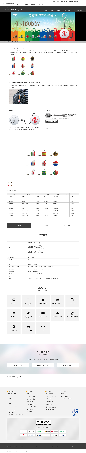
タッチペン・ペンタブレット (32, 398)
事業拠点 (21, 446)
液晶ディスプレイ (12, 412)
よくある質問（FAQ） (50, 393)
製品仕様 (58, 10)
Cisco (10, 398)
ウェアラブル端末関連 (31, 396)
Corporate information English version (69, 446)
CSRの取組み (51, 446)
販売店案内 (62, 393)
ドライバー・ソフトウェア (51, 396)
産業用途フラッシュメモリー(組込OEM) (16, 414)
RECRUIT (76, 1)
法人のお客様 (11, 391)
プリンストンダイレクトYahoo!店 (66, 398)
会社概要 (16, 446)
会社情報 (9, 446)
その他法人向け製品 (11, 410)
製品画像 (52, 10)
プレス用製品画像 (50, 401)
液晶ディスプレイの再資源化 (51, 407)
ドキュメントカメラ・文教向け (32, 408)
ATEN (10, 408)
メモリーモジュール (30, 404)
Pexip (10, 401)
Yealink (10, 400)
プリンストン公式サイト (64, 394)
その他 (28, 412)
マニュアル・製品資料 (67, 10)
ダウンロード (48, 394)
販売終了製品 (48, 406)
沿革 (33, 446)
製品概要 (46, 10)
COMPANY (71, 1)
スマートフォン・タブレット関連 (33, 394)
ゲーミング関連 (29, 411)
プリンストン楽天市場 (64, 396)
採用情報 (57, 446)
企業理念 (37, 446)
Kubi (10, 403)
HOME (4, 41)
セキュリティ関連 (30, 409)
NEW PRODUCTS (64, 1)
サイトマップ (47, 451)
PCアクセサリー (30, 401)
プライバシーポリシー (75, 451)
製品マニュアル (49, 398)
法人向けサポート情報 (50, 409)
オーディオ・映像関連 (15, 41)
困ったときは (49, 391)
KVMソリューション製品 (12, 406)
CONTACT (54, 1)
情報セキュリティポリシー (56, 451)
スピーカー (10, 190)
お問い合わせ (48, 411)
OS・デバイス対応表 (78, 10)
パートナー (28, 446)
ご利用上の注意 (66, 451)
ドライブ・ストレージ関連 (31, 406)
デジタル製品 (8, 41)
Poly (10, 396)
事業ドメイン (44, 446)
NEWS (58, 1)
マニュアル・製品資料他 (43, 225)
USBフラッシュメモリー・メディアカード (34, 403)
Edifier (15, 190)
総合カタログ (49, 400)
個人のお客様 (30, 391)
